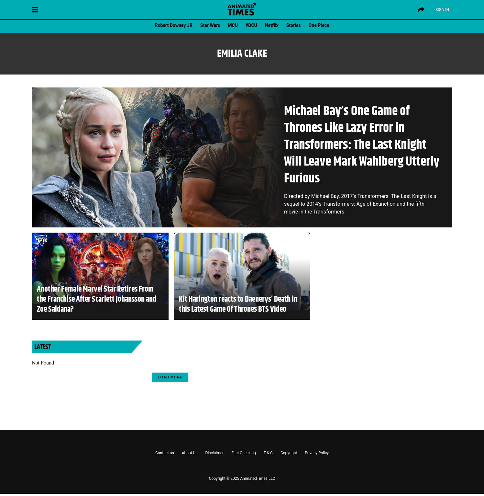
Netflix (272, 25)
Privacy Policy (317, 453)
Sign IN (442, 9)
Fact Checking (243, 453)
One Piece (319, 25)
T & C (268, 453)
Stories (293, 25)
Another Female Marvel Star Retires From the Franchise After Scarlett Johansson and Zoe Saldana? (96, 299)
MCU (233, 25)
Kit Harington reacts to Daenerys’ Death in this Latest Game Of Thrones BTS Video (238, 304)
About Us (190, 453)
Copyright (288, 453)
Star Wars (210, 25)
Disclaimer (214, 453)
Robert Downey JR (173, 25)
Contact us (164, 453)
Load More (170, 377)
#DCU (251, 25)
